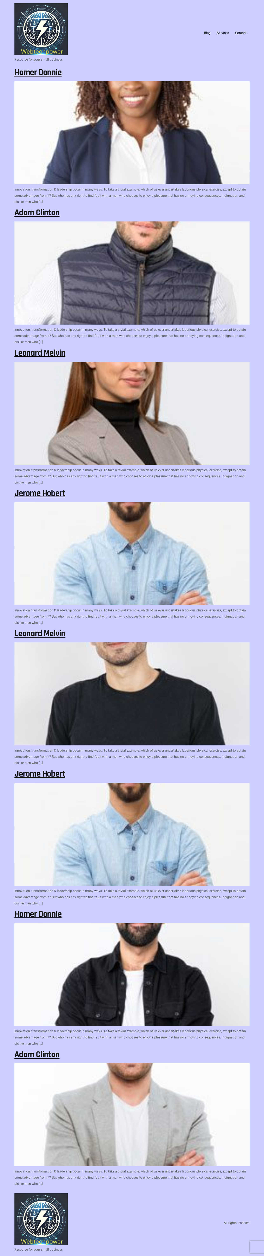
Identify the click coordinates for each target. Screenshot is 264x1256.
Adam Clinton (37, 212)
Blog (207, 33)
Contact (240, 33)
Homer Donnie (38, 72)
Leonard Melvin (39, 353)
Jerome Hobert (39, 493)
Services (223, 33)
